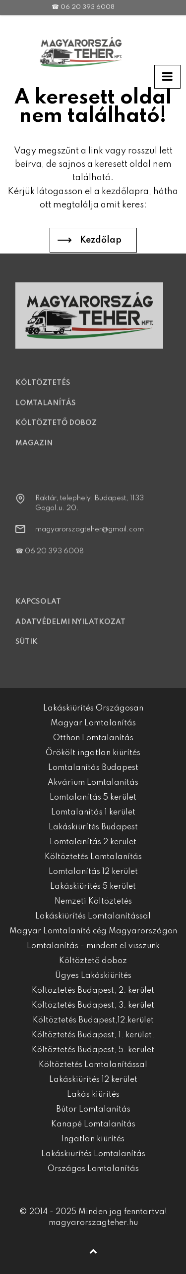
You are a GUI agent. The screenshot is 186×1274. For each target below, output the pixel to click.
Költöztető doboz (56, 428)
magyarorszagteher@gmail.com (89, 534)
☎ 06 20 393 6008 (49, 556)
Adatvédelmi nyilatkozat (70, 626)
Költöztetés (42, 388)
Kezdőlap (101, 240)
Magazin (34, 448)
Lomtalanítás (45, 408)
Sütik (26, 647)
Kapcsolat (38, 607)
